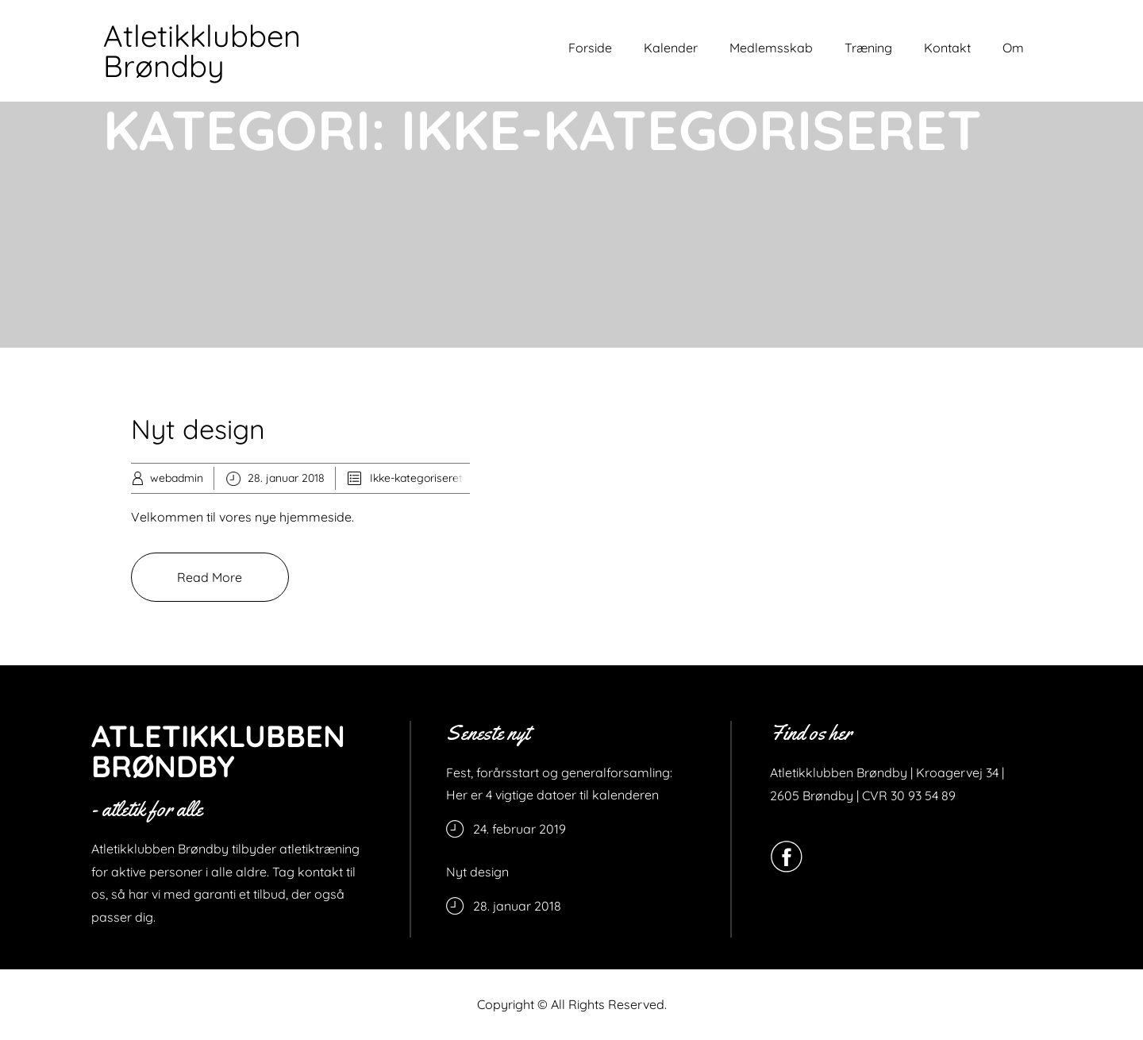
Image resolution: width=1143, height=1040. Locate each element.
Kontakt (947, 48)
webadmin (176, 478)
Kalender (671, 48)
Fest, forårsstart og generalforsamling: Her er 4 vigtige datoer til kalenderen (559, 784)
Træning (868, 48)
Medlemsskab (771, 48)
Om (1013, 48)
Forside (590, 48)
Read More (209, 577)
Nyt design (198, 429)
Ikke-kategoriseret (416, 478)
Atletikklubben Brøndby (202, 51)
